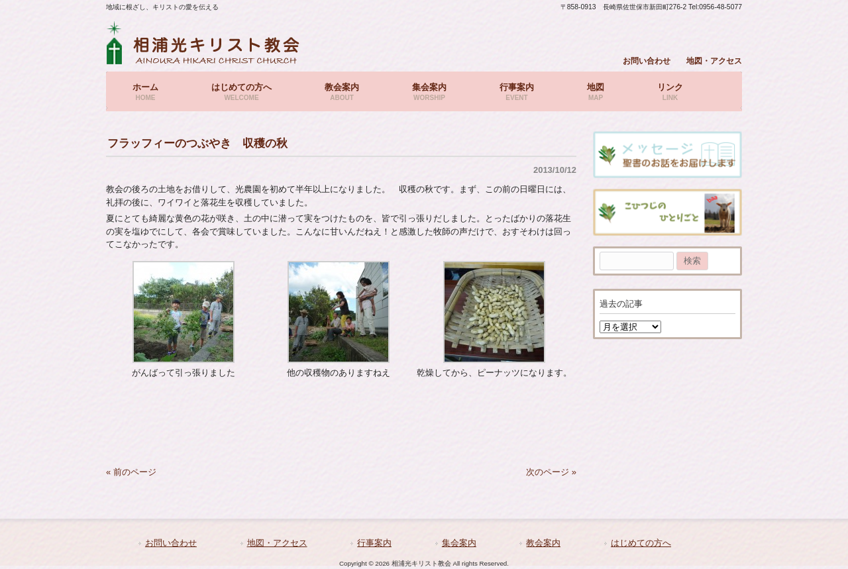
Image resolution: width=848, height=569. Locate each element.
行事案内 (374, 543)
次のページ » (551, 472)
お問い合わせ (646, 60)
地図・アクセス (714, 60)
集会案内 (459, 543)
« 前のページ (131, 472)
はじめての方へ (641, 543)
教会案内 (543, 543)
